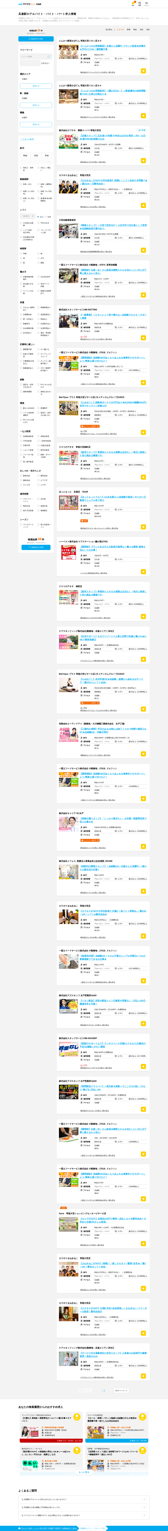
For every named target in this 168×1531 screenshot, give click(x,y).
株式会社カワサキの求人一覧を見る (93, 162)
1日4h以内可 (45, 277)
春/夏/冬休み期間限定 (46, 199)
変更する (36, 86)
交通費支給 (27, 314)
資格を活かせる (46, 393)
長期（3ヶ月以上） (28, 199)
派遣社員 (44, 506)
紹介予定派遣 (28, 511)
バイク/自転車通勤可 (28, 414)
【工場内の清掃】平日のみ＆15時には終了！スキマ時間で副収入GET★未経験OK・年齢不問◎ (113, 730)
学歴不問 (26, 445)
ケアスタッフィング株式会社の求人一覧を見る (97, 661)
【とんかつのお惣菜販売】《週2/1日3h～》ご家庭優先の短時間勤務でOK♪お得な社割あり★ (113, 92)
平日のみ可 (45, 223)
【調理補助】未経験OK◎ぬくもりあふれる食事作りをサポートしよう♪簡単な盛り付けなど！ (112, 359)
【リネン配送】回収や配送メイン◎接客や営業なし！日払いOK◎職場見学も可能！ (112, 1002)
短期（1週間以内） (46, 185)
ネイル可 (26, 485)
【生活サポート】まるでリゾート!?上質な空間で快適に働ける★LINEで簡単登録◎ (113, 638)
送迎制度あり (46, 314)
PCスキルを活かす (46, 386)
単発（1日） (28, 184)
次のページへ (121, 1391)
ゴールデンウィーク (28, 526)
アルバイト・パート (28, 500)
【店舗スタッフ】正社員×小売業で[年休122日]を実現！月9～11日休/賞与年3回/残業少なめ (113, 137)
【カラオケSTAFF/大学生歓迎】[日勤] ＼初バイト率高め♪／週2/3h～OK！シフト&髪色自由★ (113, 913)
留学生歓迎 (45, 450)
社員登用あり (46, 328)
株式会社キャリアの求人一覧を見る (93, 848)
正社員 (43, 499)
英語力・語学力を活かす (28, 386)
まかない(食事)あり (29, 308)
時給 (25, 155)
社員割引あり (46, 324)
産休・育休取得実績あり (46, 334)
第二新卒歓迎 (28, 462)
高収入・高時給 (28, 169)
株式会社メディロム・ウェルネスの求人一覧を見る (98, 434)
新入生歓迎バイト (46, 526)
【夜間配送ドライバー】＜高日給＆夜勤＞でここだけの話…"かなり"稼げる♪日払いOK (112, 1088)
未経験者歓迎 (28, 436)
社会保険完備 (28, 328)
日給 (36, 155)
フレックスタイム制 (46, 231)
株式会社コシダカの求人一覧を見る (93, 207)
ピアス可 (44, 480)
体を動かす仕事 (28, 285)
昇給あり (44, 319)
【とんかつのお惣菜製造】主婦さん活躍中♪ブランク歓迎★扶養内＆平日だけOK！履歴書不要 (112, 48)
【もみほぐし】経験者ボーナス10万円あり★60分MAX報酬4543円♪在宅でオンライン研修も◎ (113, 404)
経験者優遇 (27, 392)
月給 (47, 155)
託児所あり (27, 333)
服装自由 (26, 480)
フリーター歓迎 (28, 456)
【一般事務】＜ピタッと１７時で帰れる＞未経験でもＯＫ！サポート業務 (113, 316)
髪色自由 (26, 476)
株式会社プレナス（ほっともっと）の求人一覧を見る (99, 528)
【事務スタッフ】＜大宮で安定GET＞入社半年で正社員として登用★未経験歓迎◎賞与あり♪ (113, 227)
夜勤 (42, 263)
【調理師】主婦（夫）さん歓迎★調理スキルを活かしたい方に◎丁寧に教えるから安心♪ (113, 272)
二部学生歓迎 (46, 441)
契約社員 (26, 506)
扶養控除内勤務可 (28, 278)
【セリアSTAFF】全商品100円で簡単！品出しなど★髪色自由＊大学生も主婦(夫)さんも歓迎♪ (113, 1220)
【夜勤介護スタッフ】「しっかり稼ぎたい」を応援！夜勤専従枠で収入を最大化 (113, 820)
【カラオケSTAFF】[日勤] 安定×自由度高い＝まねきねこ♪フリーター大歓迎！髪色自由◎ (113, 1310)
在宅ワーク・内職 (46, 285)
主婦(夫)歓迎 (45, 445)
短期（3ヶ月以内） (46, 192)
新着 (128, 30)
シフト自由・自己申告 (28, 231)
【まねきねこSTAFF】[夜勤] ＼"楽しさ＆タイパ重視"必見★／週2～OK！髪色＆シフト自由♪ (113, 1265)
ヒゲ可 (43, 485)
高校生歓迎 (45, 436)
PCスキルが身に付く (28, 421)
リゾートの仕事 (28, 292)
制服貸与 (26, 324)
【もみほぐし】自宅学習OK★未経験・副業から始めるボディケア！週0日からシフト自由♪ (111, 681)
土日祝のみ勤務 (28, 224)
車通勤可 (44, 408)
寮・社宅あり (28, 319)
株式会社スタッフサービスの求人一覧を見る (96, 339)
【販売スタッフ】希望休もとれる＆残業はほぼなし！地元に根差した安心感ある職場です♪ (113, 454)
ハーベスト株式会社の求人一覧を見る (93, 573)
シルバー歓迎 (28, 450)
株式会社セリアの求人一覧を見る (92, 1245)
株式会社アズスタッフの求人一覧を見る (94, 1025)
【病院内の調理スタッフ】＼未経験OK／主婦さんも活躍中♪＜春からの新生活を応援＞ (113, 868)
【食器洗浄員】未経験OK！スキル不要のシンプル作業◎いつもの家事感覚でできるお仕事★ (112, 957)
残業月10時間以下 (46, 292)
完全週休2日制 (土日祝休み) (28, 238)
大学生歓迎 (27, 441)
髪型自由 (44, 476)
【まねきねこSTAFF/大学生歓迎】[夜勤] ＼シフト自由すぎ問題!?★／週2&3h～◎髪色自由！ (113, 182)
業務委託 (44, 511)
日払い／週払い (46, 169)
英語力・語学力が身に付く (46, 414)
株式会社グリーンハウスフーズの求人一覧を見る (97, 72)
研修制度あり (46, 307)
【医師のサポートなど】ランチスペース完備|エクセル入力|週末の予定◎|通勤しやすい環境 (113, 1045)
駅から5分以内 (28, 408)
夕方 (42, 258)
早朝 (25, 254)
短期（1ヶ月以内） (28, 192)
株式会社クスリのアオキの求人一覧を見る (95, 478)
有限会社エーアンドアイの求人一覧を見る (95, 755)
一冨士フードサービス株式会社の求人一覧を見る (97, 296)
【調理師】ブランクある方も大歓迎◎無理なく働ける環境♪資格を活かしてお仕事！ (112, 548)
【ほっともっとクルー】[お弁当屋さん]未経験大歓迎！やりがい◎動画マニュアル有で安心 (113, 499)
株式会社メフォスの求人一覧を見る (93, 893)
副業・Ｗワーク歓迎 (46, 456)
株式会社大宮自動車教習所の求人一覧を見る (96, 251)
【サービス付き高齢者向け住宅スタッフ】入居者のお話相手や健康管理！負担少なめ (113, 1355)
